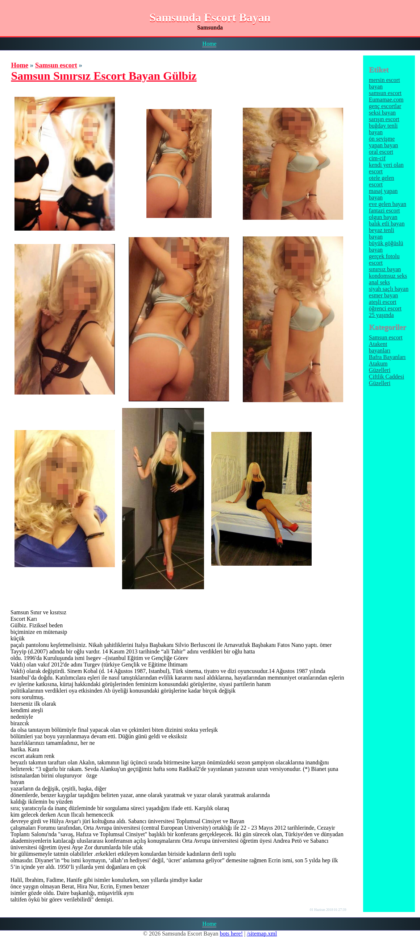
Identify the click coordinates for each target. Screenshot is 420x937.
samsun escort (385, 93)
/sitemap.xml (262, 933)
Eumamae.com (386, 99)
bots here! (231, 933)
